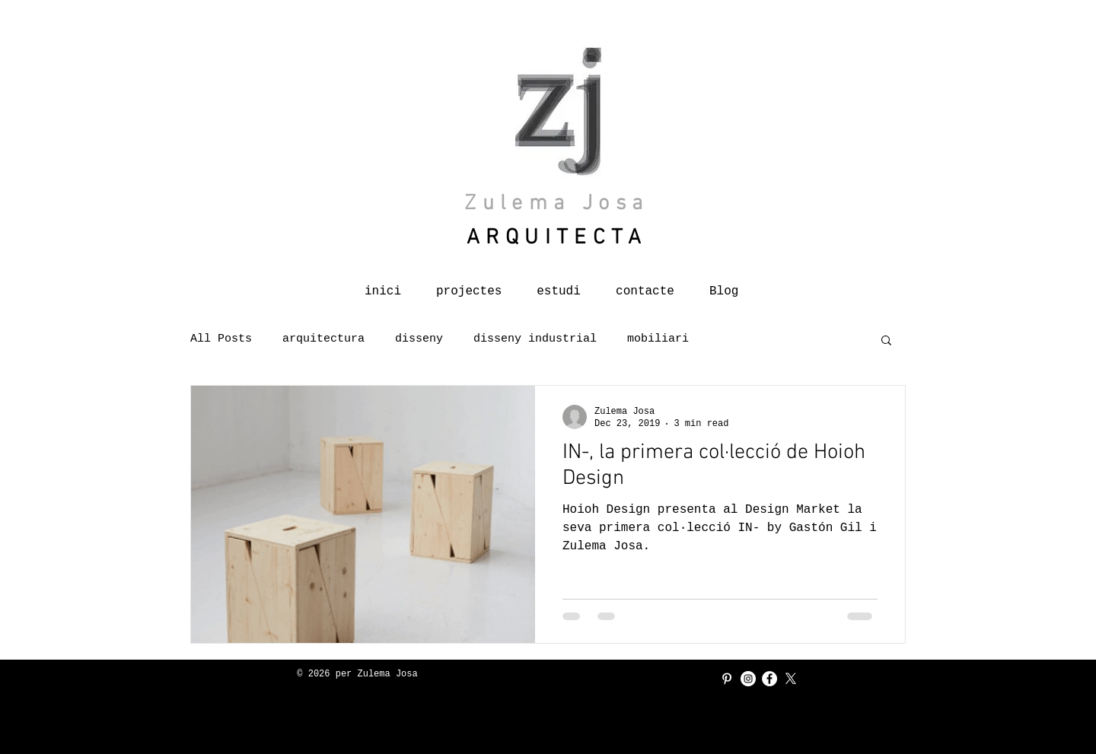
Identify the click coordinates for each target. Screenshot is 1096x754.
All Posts (221, 338)
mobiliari (658, 338)
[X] (790, 678)
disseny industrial (535, 338)
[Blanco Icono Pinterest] (726, 678)
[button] (886, 341)
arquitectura (323, 338)
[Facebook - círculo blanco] (769, 678)
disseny (419, 338)
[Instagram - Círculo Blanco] (748, 678)
